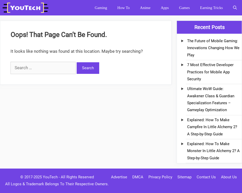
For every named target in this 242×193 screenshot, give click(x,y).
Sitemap (184, 177)
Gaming (101, 8)
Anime (145, 8)
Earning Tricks (211, 8)
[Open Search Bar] (235, 7)
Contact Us (206, 177)
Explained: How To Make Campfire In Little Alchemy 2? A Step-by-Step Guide (212, 127)
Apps (165, 8)
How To (123, 8)
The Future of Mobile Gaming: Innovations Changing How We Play (213, 48)
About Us (229, 177)
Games (184, 8)
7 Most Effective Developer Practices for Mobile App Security (210, 72)
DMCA (137, 177)
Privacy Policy (160, 177)
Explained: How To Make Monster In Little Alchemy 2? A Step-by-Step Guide (213, 151)
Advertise (119, 177)
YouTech (50, 177)
